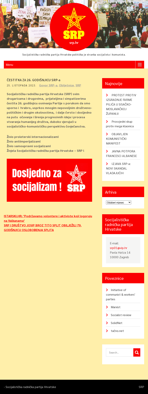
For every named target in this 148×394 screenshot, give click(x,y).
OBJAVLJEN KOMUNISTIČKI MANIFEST (117, 138)
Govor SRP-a (48, 85)
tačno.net (117, 331)
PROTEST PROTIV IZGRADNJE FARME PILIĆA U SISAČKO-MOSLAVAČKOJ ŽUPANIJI (121, 104)
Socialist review (121, 315)
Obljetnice (66, 85)
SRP (78, 85)
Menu (9, 64)
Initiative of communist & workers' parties (120, 294)
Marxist (115, 307)
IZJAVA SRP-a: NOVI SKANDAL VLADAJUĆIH (118, 168)
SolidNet (116, 323)
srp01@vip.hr (118, 248)
